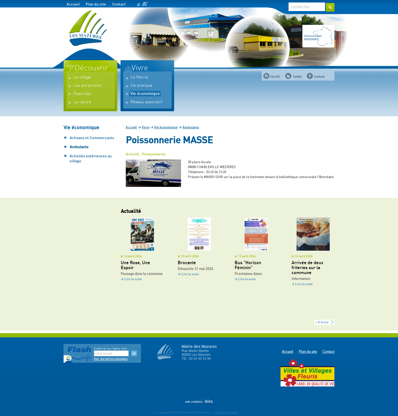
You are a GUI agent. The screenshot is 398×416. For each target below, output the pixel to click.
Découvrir (91, 68)
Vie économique (145, 94)
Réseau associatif (146, 102)
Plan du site (96, 4)
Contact (119, 4)
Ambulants (79, 147)
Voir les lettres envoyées (110, 359)
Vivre (140, 68)
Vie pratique (141, 85)
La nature (82, 102)
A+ (145, 3)
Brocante (187, 263)
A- (139, 4)
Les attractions (87, 85)
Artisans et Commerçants (92, 138)
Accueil (73, 4)
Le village (82, 77)
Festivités (82, 94)
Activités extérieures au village (91, 158)
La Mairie (139, 77)
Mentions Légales (226, 412)
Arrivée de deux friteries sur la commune (307, 268)
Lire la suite (133, 279)
